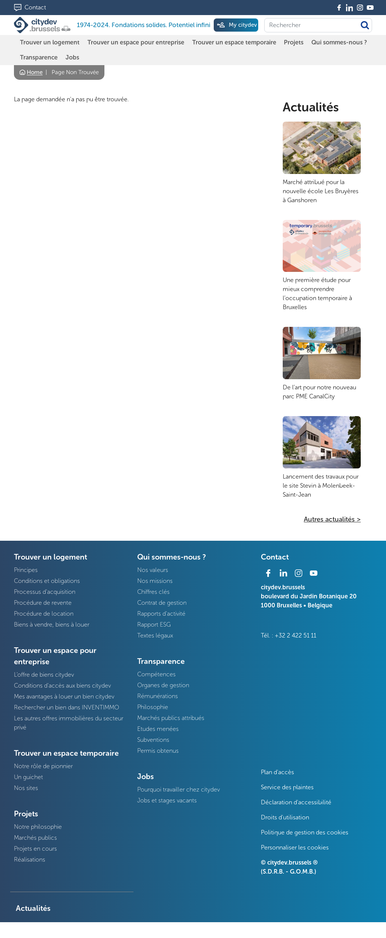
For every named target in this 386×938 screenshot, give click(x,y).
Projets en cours (35, 848)
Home (35, 72)
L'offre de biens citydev (44, 674)
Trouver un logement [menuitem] (50, 42)
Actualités (311, 107)
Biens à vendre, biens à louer (51, 624)
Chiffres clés (153, 591)
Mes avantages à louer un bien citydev (64, 696)
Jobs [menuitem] (72, 57)
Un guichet (28, 777)
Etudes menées (158, 728)
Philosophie (152, 707)
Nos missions (155, 580)
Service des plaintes (287, 787)
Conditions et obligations (47, 580)
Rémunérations (157, 696)
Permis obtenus (158, 750)
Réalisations (29, 859)
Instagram (360, 8)
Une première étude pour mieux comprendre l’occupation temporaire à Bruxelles (317, 293)
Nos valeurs (152, 569)
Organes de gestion (163, 685)
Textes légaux (155, 635)
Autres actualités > (332, 519)
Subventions (153, 739)
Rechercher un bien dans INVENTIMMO (66, 707)
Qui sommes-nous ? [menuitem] (339, 42)
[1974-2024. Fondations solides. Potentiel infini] (44, 25)
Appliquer (365, 25)
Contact (35, 7)
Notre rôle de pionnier (43, 766)
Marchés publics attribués (170, 717)
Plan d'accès (277, 772)
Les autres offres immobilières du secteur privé (68, 723)
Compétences (156, 674)
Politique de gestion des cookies (304, 832)
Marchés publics (35, 837)
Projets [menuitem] (293, 42)
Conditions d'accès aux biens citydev (62, 685)
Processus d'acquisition (44, 591)
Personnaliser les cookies (295, 847)
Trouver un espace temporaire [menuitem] (234, 42)
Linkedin (349, 7)
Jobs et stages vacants (167, 800)
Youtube (370, 8)
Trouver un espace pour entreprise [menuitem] (135, 42)
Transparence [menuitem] (39, 57)
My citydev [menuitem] (243, 24)
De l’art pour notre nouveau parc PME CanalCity (319, 392)
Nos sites (26, 788)
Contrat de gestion (162, 602)
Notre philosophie (38, 826)
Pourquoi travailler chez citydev (178, 789)
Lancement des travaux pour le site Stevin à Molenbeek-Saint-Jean (320, 485)
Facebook (339, 8)
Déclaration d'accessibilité (296, 802)
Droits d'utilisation (285, 817)
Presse (27, 929)
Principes (26, 569)
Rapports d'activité (161, 613)
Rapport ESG (154, 624)
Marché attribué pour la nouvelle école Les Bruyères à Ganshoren (320, 191)
